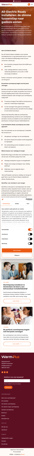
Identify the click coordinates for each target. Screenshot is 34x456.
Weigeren (16, 255)
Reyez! (23, 454)
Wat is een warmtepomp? (8, 398)
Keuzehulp (4, 444)
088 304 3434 (5, 367)
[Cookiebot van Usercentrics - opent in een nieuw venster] (25, 199)
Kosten (3, 415)
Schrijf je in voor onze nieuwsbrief (13, 377)
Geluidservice (5, 418)
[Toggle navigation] (32, 4)
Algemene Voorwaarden (17, 449)
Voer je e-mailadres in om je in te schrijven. (12, 383)
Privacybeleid (17, 451)
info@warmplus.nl (6, 365)
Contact (3, 441)
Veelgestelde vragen (7, 438)
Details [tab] (17, 203)
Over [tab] (28, 203)
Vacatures (4, 430)
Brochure (4, 412)
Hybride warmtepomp (7, 409)
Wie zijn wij (4, 427)
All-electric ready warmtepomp (10, 406)
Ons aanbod (4, 401)
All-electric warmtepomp (8, 404)
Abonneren (8, 387)
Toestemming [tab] (6, 203)
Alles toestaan (17, 250)
